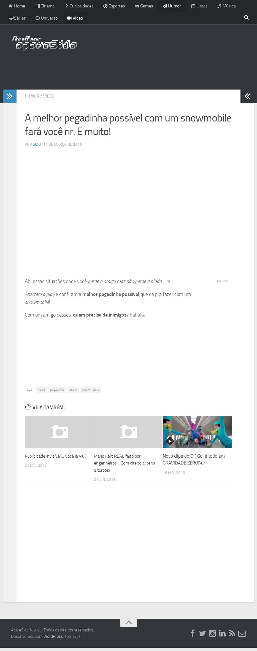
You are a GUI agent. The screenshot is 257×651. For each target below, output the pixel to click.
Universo (18, 20)
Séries (234, 6)
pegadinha (57, 393)
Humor (159, 6)
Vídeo (45, 20)
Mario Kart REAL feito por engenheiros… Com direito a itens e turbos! (121, 466)
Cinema (42, 6)
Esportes (106, 6)
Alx (77, 639)
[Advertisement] (128, 70)
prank (73, 393)
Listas (184, 6)
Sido (37, 147)
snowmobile (90, 393)
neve (41, 393)
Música (209, 6)
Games (133, 6)
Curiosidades (73, 6)
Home (16, 6)
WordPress (53, 639)
